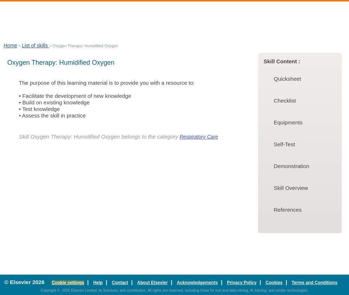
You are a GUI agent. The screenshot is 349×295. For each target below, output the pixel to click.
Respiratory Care (199, 137)
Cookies (274, 282)
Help (98, 282)
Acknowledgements (197, 282)
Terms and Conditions (314, 282)
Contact (120, 282)
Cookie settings (68, 282)
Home (10, 45)
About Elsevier (152, 282)
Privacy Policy (241, 282)
